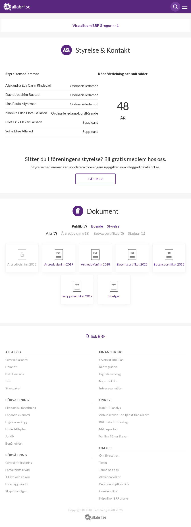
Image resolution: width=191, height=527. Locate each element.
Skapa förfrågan (16, 491)
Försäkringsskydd (17, 470)
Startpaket (13, 388)
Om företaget (108, 455)
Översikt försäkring (18, 462)
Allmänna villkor (109, 477)
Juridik (9, 436)
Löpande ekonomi (17, 415)
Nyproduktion (108, 381)
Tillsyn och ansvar (17, 477)
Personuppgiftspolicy (114, 484)
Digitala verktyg (16, 422)
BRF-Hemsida (14, 374)
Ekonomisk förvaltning (20, 408)
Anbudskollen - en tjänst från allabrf (124, 415)
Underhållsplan (15, 429)
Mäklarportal (107, 429)
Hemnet (11, 367)
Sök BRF (96, 336)
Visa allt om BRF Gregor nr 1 (96, 25)
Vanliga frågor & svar (113, 436)
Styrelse (113, 226)
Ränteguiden (108, 367)
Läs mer (95, 179)
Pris (8, 381)
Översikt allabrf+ (17, 360)
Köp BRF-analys (110, 408)
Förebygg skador (17, 484)
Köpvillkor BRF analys (114, 498)
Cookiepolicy (108, 491)
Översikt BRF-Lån (111, 360)
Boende (97, 226)
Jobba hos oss (109, 470)
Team (103, 462)
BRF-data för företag (113, 422)
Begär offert (14, 443)
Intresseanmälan (110, 388)
